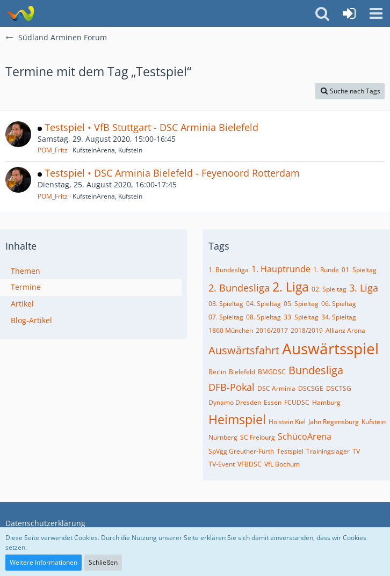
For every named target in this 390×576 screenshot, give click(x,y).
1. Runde (326, 269)
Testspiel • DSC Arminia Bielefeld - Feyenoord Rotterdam (172, 172)
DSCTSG (338, 388)
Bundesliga (315, 370)
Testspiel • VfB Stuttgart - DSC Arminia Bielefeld (151, 127)
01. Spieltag (359, 269)
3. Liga (363, 287)
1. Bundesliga (228, 269)
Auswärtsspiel (330, 348)
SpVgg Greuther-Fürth (241, 451)
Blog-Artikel (31, 320)
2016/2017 (272, 330)
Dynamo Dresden (234, 402)
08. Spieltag (263, 317)
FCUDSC (296, 402)
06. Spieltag (338, 303)
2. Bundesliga (239, 287)
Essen (272, 402)
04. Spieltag (263, 303)
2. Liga (290, 286)
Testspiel (290, 451)
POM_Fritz (53, 150)
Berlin (217, 371)
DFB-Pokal (231, 387)
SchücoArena (304, 436)
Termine (26, 287)
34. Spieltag (338, 317)
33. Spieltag (301, 317)
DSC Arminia (276, 388)
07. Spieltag (225, 317)
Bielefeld (242, 371)
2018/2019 (307, 330)
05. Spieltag (301, 303)
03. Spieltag (225, 303)
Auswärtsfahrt (243, 350)
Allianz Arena (345, 330)
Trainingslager (328, 451)
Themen (25, 271)
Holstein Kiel (287, 421)
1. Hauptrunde (280, 269)
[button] (376, 13)
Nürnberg (222, 437)
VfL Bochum (282, 464)
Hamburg (326, 402)
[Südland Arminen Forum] (20, 13)
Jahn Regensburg (333, 421)
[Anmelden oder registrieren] (349, 13)
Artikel (22, 303)
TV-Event (221, 464)
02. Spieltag (329, 289)
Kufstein (374, 421)
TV (356, 451)
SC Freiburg (257, 437)
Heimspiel (237, 419)
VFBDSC (249, 464)
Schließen (103, 562)
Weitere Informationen (43, 562)
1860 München (230, 330)
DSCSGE (310, 388)
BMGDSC (272, 371)
